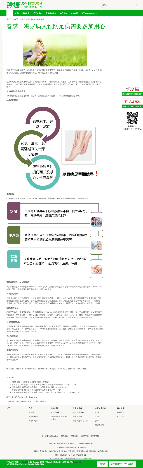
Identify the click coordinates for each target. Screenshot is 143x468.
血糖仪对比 (33, 421)
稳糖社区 (25, 13)
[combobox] (116, 5)
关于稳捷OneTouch (89, 13)
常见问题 (121, 416)
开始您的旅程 (78, 412)
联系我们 (121, 412)
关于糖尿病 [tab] (37, 13)
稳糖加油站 (99, 425)
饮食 (97, 421)
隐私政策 (75, 436)
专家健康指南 (51, 13)
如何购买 (74, 13)
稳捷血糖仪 (10, 414)
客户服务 (121, 408)
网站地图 (95, 436)
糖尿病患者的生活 (80, 421)
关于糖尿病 (77, 408)
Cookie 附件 (77, 464)
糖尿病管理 (77, 416)
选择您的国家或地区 (50, 436)
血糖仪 (31, 412)
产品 (30, 408)
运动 (97, 416)
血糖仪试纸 (33, 416)
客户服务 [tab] (63, 13)
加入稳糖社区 (56, 412)
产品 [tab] (17, 13)
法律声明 (85, 436)
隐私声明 (88, 459)
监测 (97, 412)
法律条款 (80, 459)
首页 (9, 13)
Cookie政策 (23, 464)
